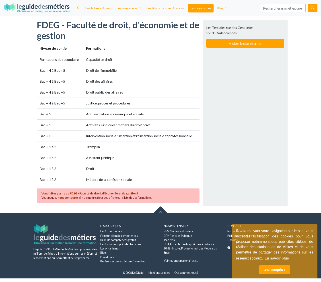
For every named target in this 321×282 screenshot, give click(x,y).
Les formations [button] (127, 8)
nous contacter (68, 197)
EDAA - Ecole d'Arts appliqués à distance (189, 244)
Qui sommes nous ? (186, 272)
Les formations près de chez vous (120, 244)
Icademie (170, 240)
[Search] (283, 8)
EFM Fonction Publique (178, 235)
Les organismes (201, 8)
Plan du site (107, 257)
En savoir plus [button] (277, 258)
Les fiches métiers (98, 8)
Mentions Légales (159, 272)
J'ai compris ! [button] (274, 270)
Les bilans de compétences (165, 8)
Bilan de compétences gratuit (118, 240)
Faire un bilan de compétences (119, 235)
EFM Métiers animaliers (178, 231)
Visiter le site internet (245, 43)
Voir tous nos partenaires (181, 260)
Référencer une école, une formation (122, 261)
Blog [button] (220, 8)
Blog (103, 252)
